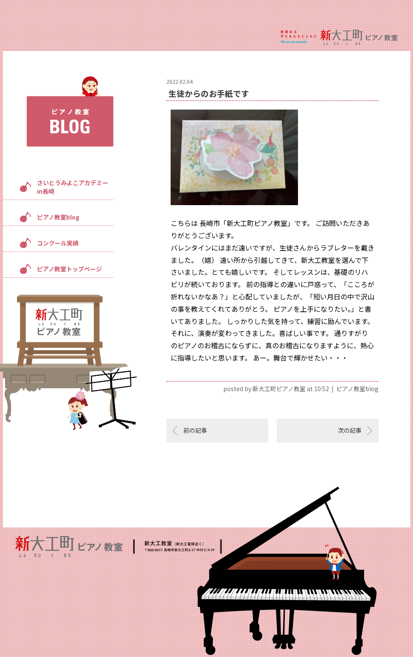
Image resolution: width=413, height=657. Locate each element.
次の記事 (350, 430)
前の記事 (195, 430)
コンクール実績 (58, 243)
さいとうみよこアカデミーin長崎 (72, 186)
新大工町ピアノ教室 (279, 388)
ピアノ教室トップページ (69, 269)
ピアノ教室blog (58, 217)
